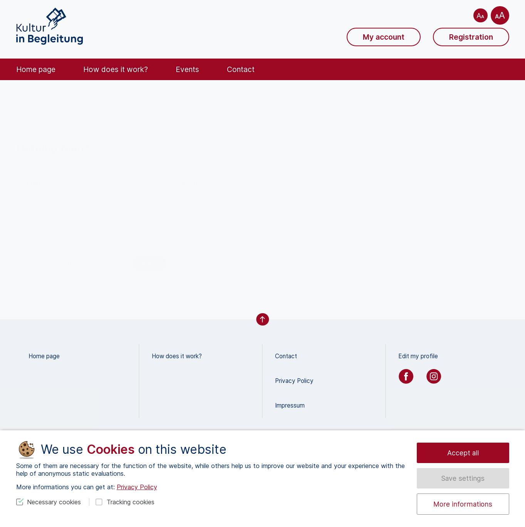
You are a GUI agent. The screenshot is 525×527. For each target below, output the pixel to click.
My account (383, 37)
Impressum (290, 405)
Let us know (129, 214)
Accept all (463, 453)
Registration (471, 37)
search (149, 263)
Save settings (463, 478)
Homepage (283, 224)
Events (187, 69)
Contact (241, 69)
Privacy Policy (294, 380)
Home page (35, 69)
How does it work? (115, 69)
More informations (462, 504)
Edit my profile (418, 356)
